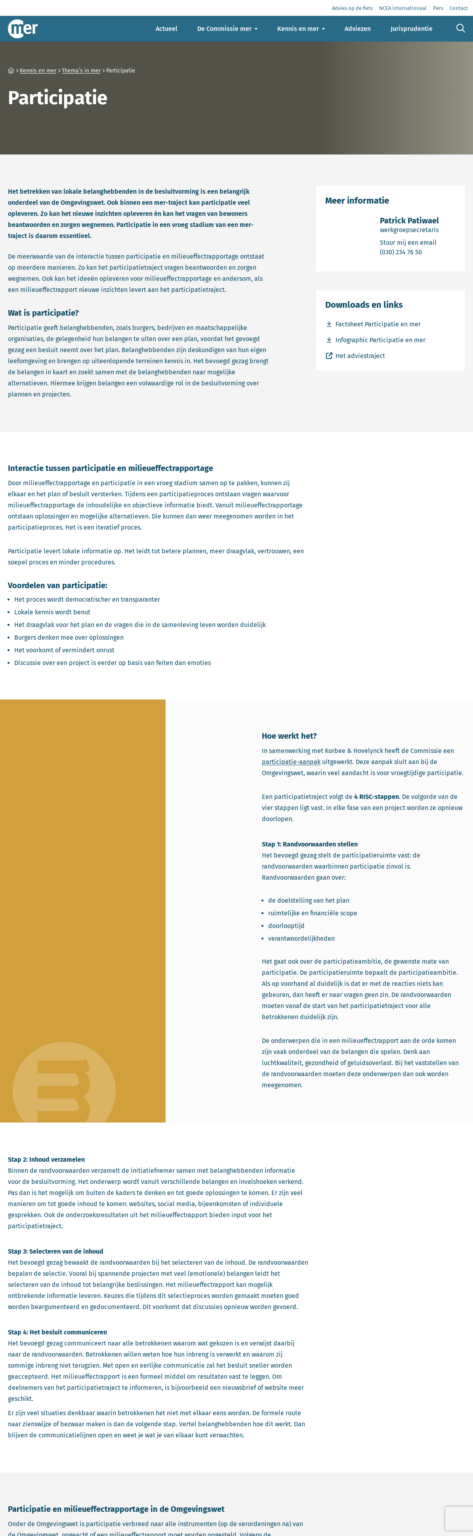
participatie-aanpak (291, 762)
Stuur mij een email (409, 242)
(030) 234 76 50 (409, 252)
